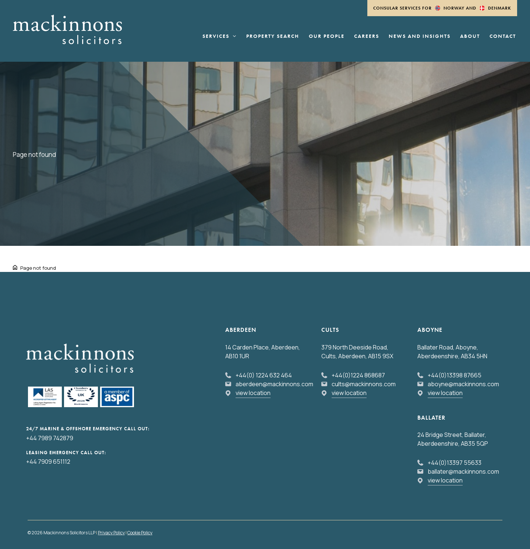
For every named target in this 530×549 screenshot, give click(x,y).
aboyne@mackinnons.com (463, 384)
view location (253, 393)
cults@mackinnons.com (364, 384)
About (470, 36)
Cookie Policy (139, 533)
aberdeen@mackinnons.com (274, 384)
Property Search (272, 36)
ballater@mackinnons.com (463, 471)
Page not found (38, 268)
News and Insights (420, 36)
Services (219, 36)
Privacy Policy (111, 533)
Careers (366, 36)
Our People (326, 36)
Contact (503, 36)
